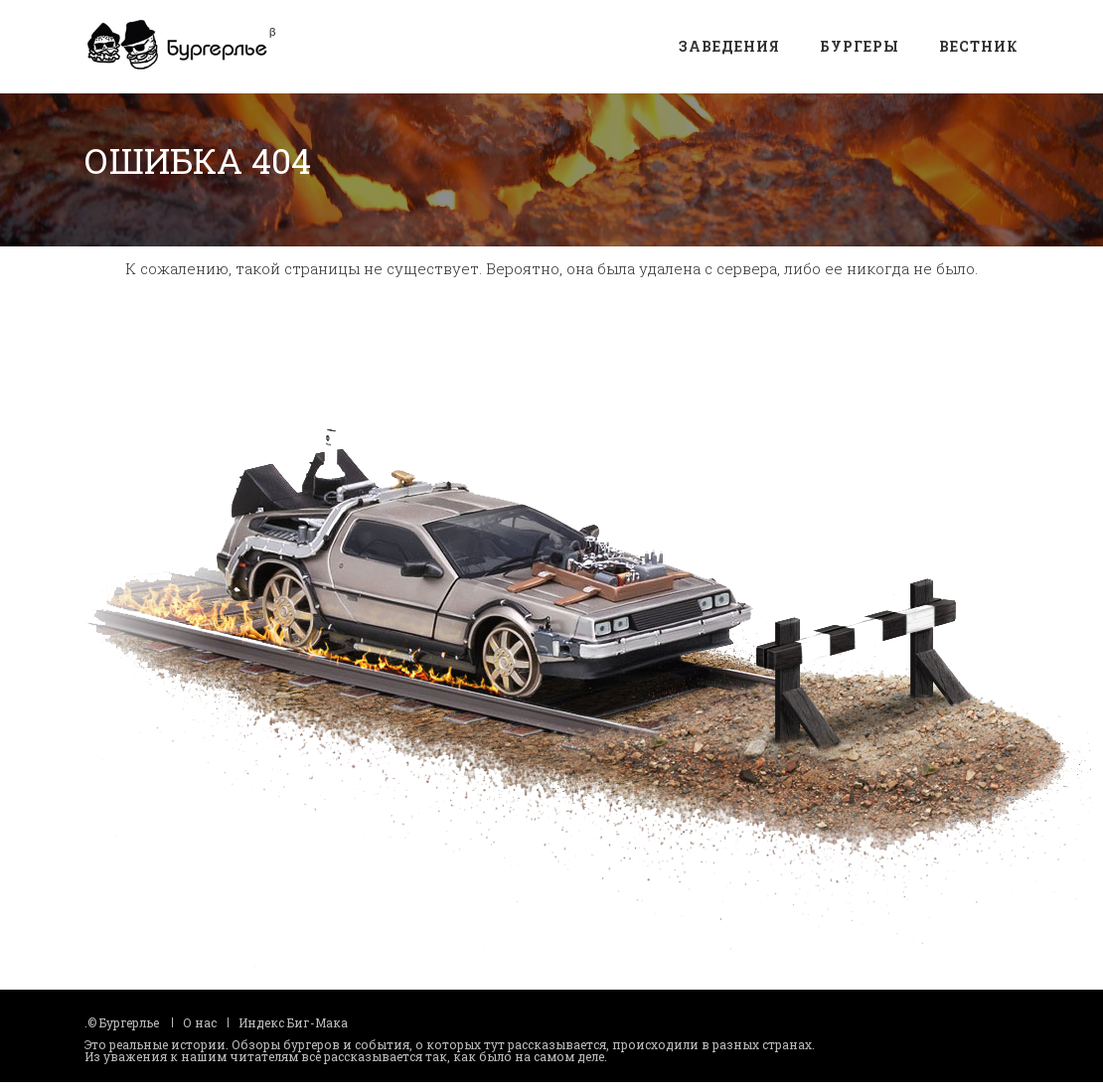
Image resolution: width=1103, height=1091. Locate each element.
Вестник (979, 46)
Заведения (729, 46)
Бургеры (859, 46)
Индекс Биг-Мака (293, 1012)
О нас (200, 1012)
